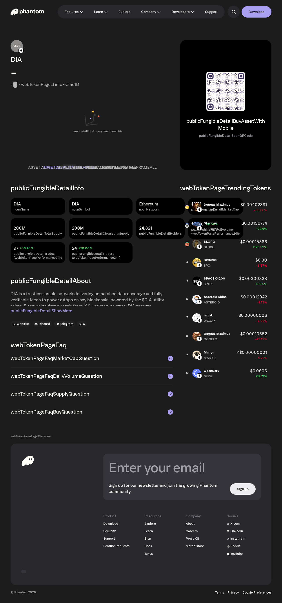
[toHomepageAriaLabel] (27, 463)
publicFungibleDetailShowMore (41, 314)
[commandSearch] (233, 12)
